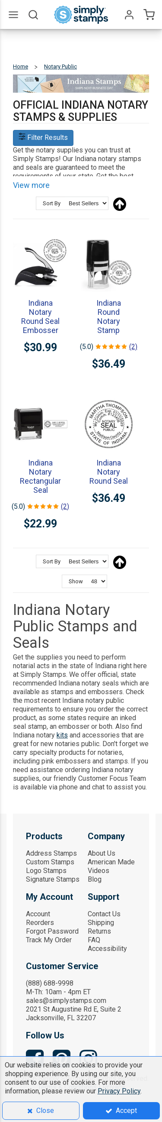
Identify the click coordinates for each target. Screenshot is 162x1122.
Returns (99, 931)
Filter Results (43, 137)
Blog (95, 879)
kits (62, 735)
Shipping (101, 922)
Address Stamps (51, 853)
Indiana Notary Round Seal (108, 471)
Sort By (51, 203)
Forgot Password (52, 931)
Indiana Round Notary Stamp (108, 316)
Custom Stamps (50, 862)
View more (31, 185)
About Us (101, 853)
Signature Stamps (52, 879)
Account (38, 914)
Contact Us (104, 914)
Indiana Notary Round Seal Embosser (40, 316)
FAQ (94, 940)
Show (76, 581)
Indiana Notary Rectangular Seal (40, 476)
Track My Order (49, 940)
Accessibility (107, 948)
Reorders (40, 922)
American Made (111, 862)
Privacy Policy (119, 1091)
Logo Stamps (46, 871)
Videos (98, 871)
